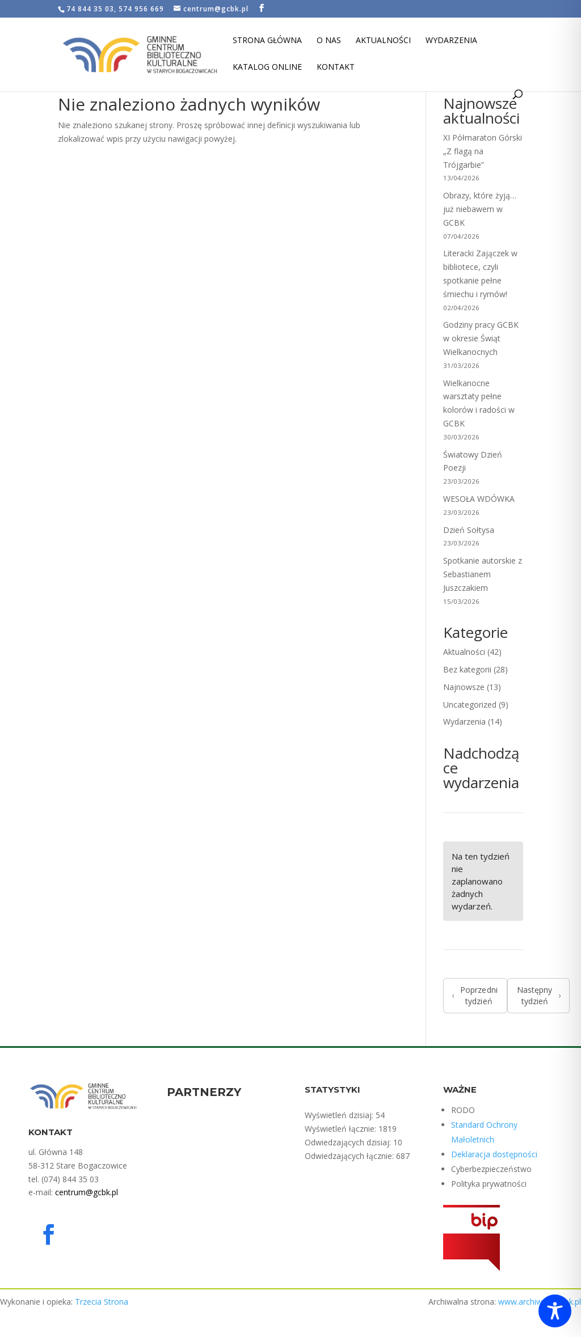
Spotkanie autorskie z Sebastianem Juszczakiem (482, 574)
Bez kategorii (467, 669)
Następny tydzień (539, 995)
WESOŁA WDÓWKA (479, 498)
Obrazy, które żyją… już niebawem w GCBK (479, 209)
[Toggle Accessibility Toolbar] (554, 1310)
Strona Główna (267, 40)
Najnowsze (464, 687)
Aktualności (383, 40)
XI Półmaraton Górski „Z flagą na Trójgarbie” (482, 151)
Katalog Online (267, 67)
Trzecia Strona (101, 1301)
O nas (329, 40)
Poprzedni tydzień (475, 995)
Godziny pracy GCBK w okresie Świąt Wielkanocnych (481, 338)
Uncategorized (469, 704)
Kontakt (336, 67)
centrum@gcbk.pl (86, 1192)
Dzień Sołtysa (469, 529)
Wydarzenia (451, 40)
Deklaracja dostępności (494, 1154)
